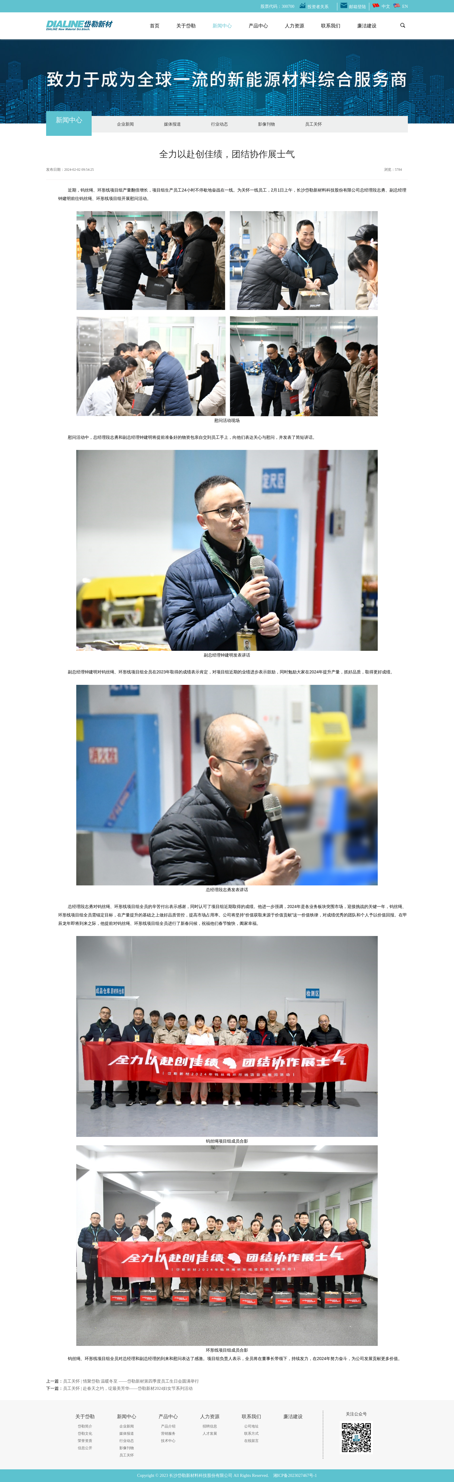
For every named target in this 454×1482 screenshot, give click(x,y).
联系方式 (251, 1433)
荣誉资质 (85, 1441)
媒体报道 (172, 124)
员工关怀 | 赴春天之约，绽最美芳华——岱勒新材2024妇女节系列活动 (128, 1388)
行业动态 (219, 124)
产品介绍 (168, 1426)
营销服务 (168, 1433)
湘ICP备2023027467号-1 (295, 1475)
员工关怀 (313, 124)
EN (405, 6)
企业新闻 (125, 124)
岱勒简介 (85, 1426)
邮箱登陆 (357, 7)
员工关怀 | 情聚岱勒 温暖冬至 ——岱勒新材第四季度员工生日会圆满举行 (131, 1381)
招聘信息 (210, 1426)
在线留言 (251, 1441)
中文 (386, 6)
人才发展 (210, 1433)
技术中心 (168, 1441)
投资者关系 (318, 7)
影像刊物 (266, 124)
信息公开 (85, 1448)
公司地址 (251, 1426)
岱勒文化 (85, 1433)
